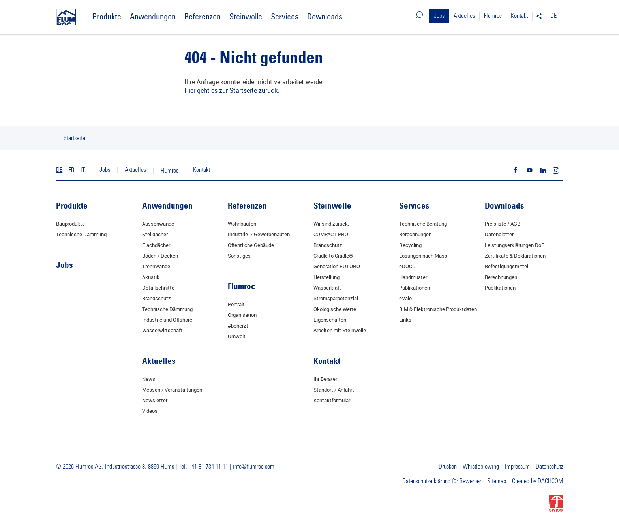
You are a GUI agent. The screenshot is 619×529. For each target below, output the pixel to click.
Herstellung (326, 277)
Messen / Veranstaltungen (172, 389)
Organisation (242, 314)
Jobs (439, 16)
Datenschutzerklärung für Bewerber (441, 481)
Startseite (74, 138)
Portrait (236, 304)
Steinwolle (245, 16)
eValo (405, 298)
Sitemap (496, 481)
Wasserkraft (327, 287)
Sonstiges (239, 255)
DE (553, 16)
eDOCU (407, 266)
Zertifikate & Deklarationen (515, 255)
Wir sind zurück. (331, 223)
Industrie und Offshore (167, 319)
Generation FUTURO (336, 266)
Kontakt (519, 16)
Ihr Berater (325, 378)
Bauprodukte (70, 223)
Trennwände (156, 266)
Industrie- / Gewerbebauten (259, 234)
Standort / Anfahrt (333, 389)
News (148, 378)
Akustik (150, 277)
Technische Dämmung (81, 234)
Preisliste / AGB (502, 223)
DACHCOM (550, 481)
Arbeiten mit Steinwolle (339, 330)
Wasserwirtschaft (162, 330)
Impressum (517, 466)
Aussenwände (158, 223)
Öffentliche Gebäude (251, 244)
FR (71, 170)
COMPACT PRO (330, 234)
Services (284, 16)
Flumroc (493, 16)
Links (405, 319)
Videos (150, 410)
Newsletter (154, 400)
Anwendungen (153, 16)
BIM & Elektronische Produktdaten (438, 309)
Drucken (448, 466)
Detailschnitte (158, 287)
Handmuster (413, 277)
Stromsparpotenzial (335, 298)
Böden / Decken (160, 255)
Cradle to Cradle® (333, 255)
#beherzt (238, 325)
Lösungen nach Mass (423, 255)
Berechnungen (415, 234)
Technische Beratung (423, 223)
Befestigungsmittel (506, 266)
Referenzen (202, 16)
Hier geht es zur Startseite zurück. (231, 90)
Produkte (106, 16)
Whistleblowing (481, 466)
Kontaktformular (331, 400)
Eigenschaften (329, 319)
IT (83, 170)
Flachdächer (156, 244)
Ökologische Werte (334, 309)
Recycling (410, 244)
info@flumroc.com (253, 466)
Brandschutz (156, 298)
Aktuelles (464, 16)
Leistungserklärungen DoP (514, 244)
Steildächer (155, 234)
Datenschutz (549, 466)
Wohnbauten (242, 223)
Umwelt (237, 336)
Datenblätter (499, 234)
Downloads (324, 16)
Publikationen (414, 287)
